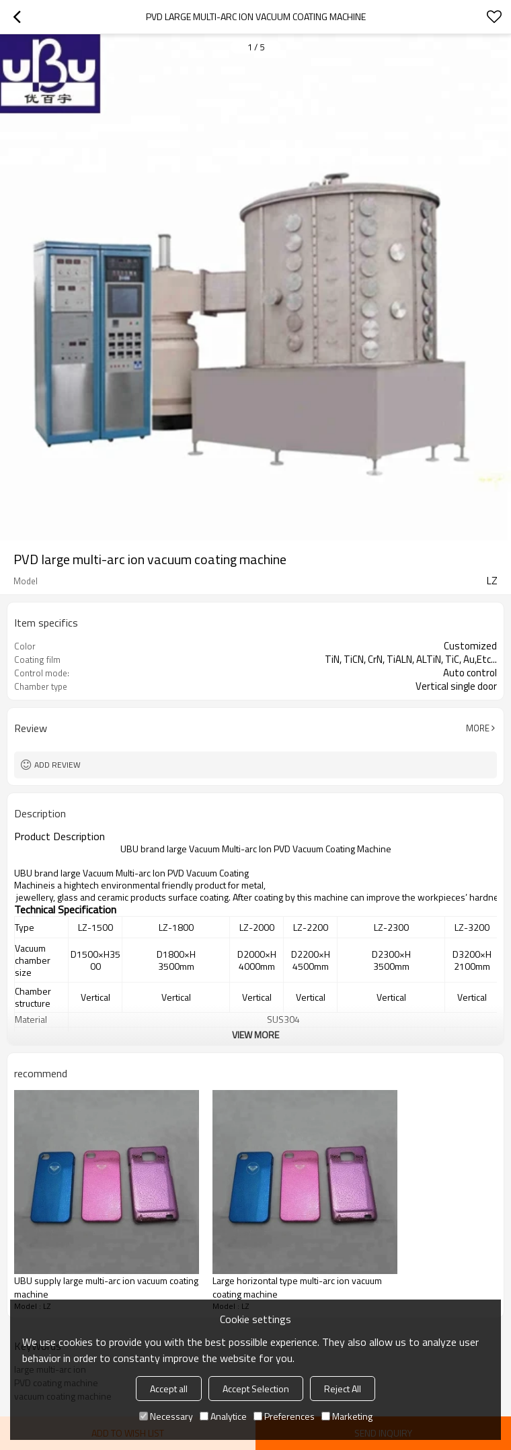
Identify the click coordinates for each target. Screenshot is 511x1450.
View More (255, 1035)
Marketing (346, 1416)
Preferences (284, 1416)
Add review (57, 764)
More (477, 728)
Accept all (169, 1388)
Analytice (223, 1416)
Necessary (166, 1416)
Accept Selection (256, 1388)
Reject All (342, 1388)
